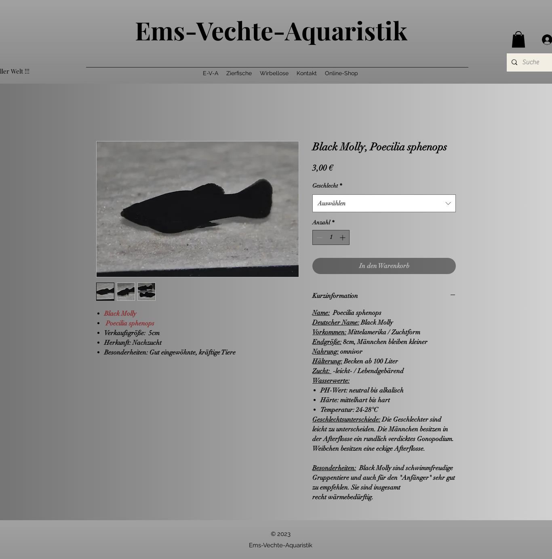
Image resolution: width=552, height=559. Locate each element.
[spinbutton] (331, 237)
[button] (518, 39)
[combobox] (384, 203)
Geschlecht (327, 185)
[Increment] (343, 237)
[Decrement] (319, 237)
